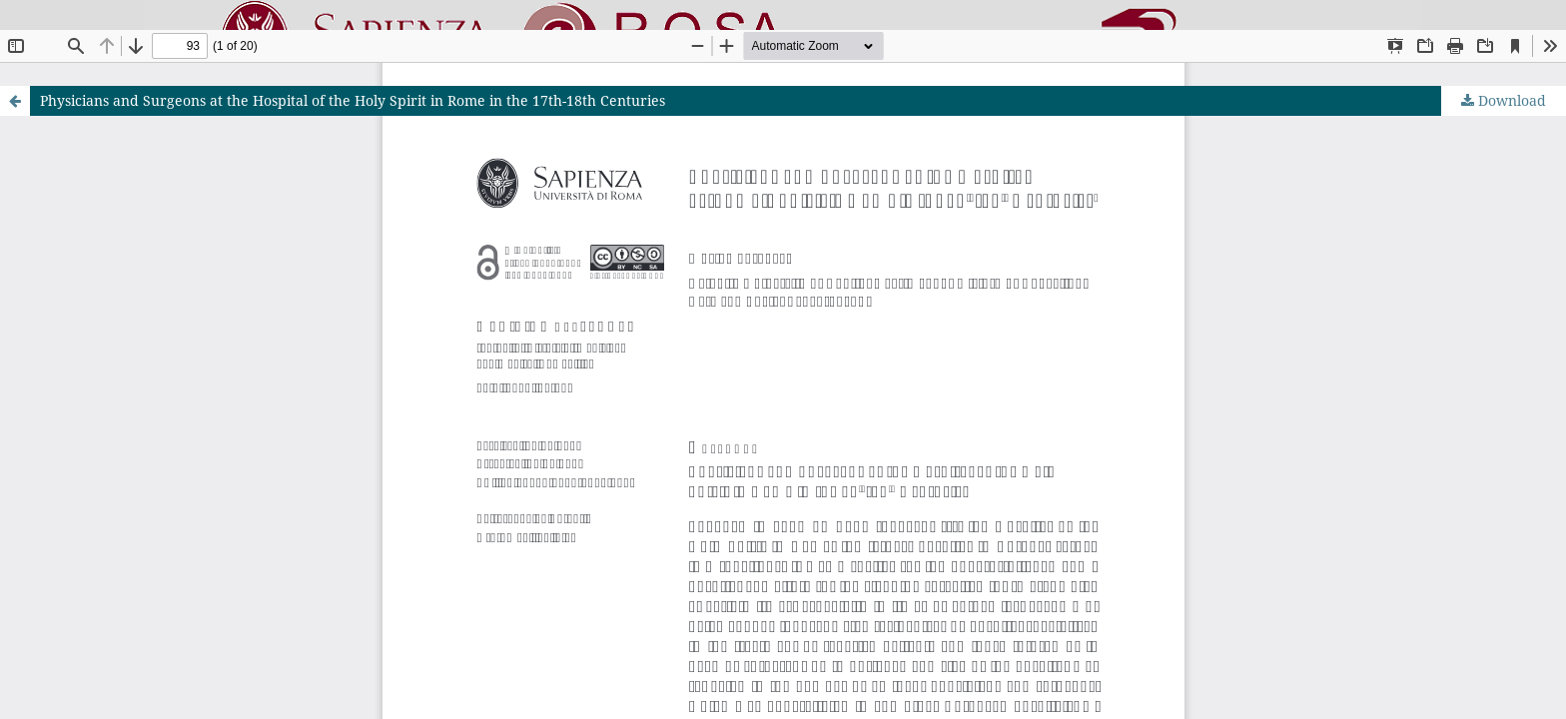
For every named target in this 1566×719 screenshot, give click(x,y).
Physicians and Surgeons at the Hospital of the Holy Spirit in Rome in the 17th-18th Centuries (352, 100)
